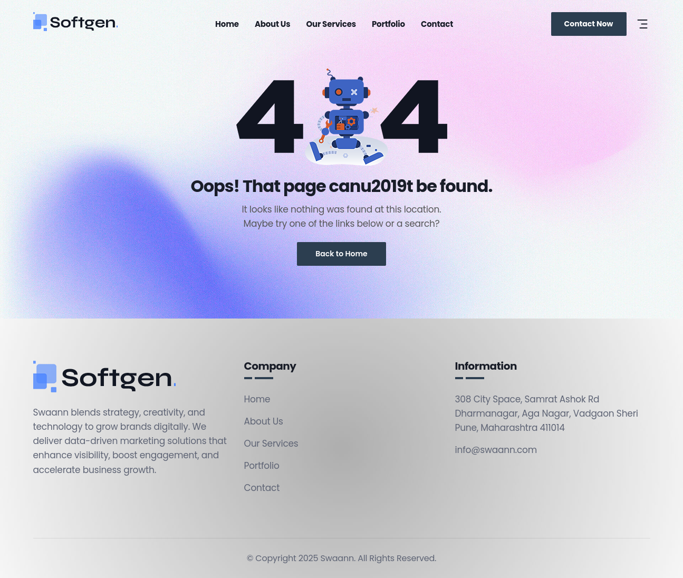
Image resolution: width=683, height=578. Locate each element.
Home (227, 24)
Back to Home (341, 253)
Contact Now (588, 23)
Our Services (331, 24)
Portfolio (388, 24)
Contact (437, 24)
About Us (273, 24)
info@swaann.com (496, 450)
